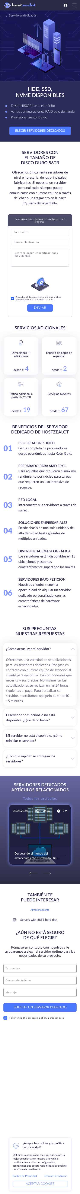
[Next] (47, 873)
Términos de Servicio (55, 1176)
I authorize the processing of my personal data (33, 1018)
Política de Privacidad (25, 1176)
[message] (40, 992)
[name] (40, 968)
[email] (40, 980)
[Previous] (33, 873)
